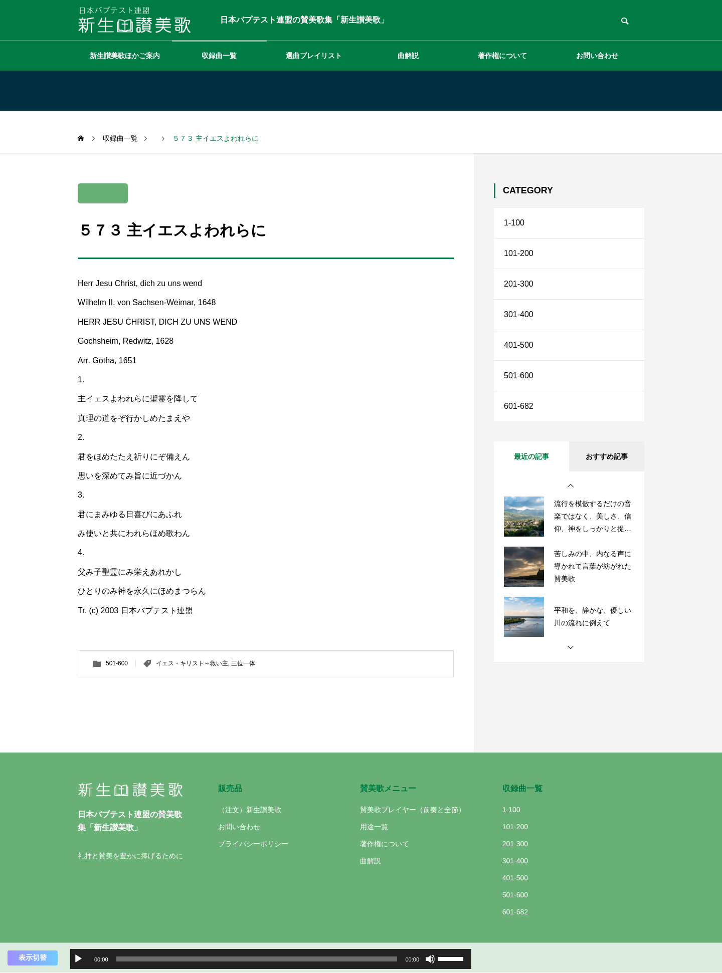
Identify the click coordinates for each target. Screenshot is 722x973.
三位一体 (243, 663)
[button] (570, 486)
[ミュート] (430, 959)
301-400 (518, 314)
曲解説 (408, 56)
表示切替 (33, 957)
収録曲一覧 (219, 56)
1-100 (514, 222)
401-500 (518, 345)
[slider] (257, 958)
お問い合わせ (597, 56)
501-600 (117, 663)
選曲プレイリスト (314, 56)
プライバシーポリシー (253, 844)
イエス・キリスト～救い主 (192, 663)
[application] (270, 959)
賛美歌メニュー (388, 788)
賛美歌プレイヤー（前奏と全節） (412, 810)
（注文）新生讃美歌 (249, 810)
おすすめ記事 (607, 456)
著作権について (502, 56)
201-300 (518, 284)
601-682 (518, 406)
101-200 (518, 253)
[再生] (78, 959)
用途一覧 (374, 827)
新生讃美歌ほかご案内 (125, 56)
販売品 (230, 788)
